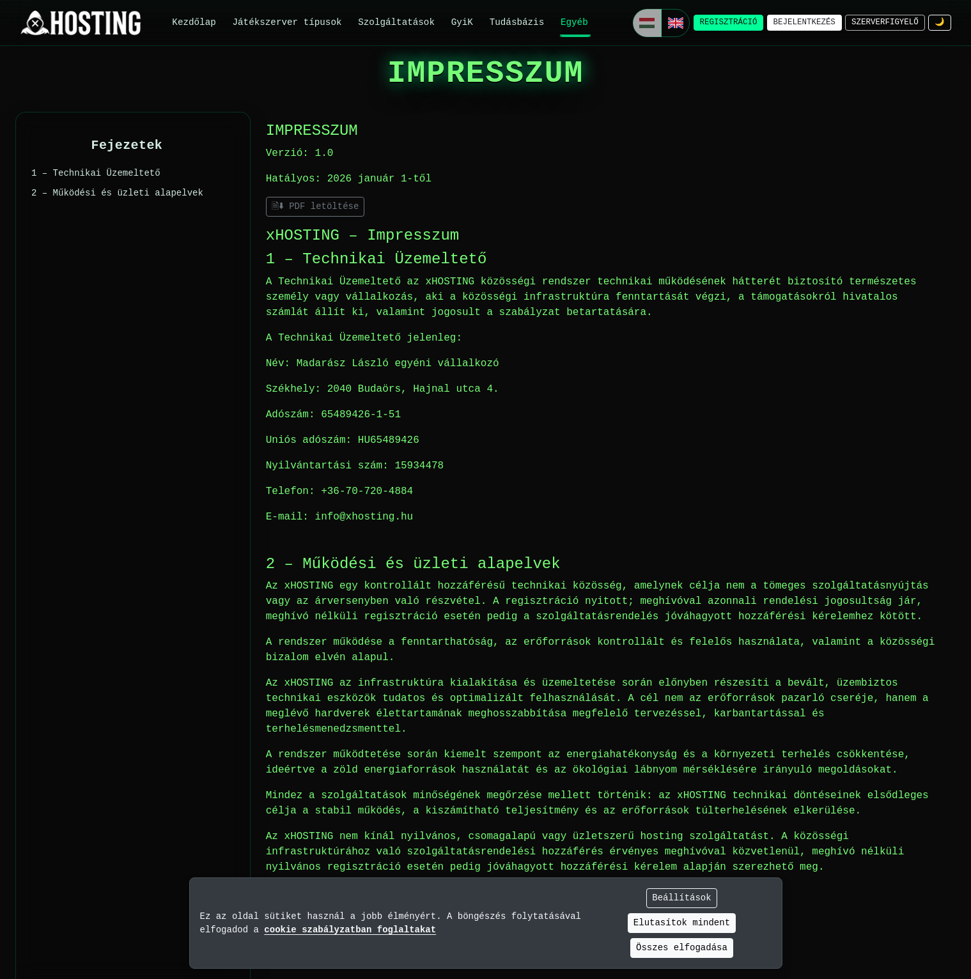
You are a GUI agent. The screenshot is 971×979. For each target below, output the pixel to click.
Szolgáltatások (396, 22)
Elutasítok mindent (681, 923)
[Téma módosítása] (939, 23)
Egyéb (574, 22)
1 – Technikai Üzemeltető (95, 173)
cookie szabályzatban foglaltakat (350, 930)
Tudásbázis (517, 22)
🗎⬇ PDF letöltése (315, 206)
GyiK (462, 22)
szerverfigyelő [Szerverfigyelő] (885, 22)
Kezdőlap (193, 22)
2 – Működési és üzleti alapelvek (117, 193)
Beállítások (681, 898)
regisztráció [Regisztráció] (728, 22)
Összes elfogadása (681, 948)
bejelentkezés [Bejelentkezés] (804, 22)
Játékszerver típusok (286, 22)
